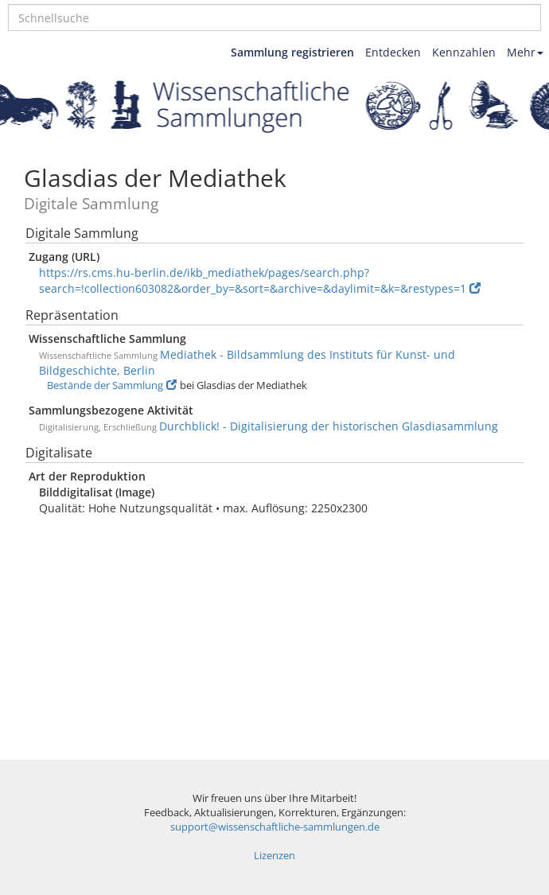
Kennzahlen (464, 52)
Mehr (525, 52)
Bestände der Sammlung (112, 385)
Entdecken (393, 52)
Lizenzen (274, 855)
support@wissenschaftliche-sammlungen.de (275, 827)
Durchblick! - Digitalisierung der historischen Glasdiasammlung (328, 426)
